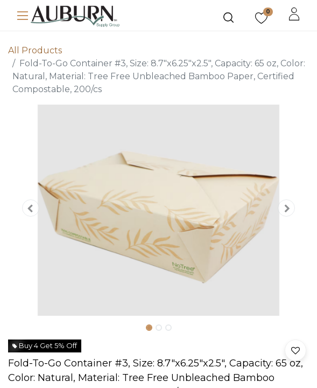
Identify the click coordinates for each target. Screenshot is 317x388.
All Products (35, 50)
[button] (30, 208)
